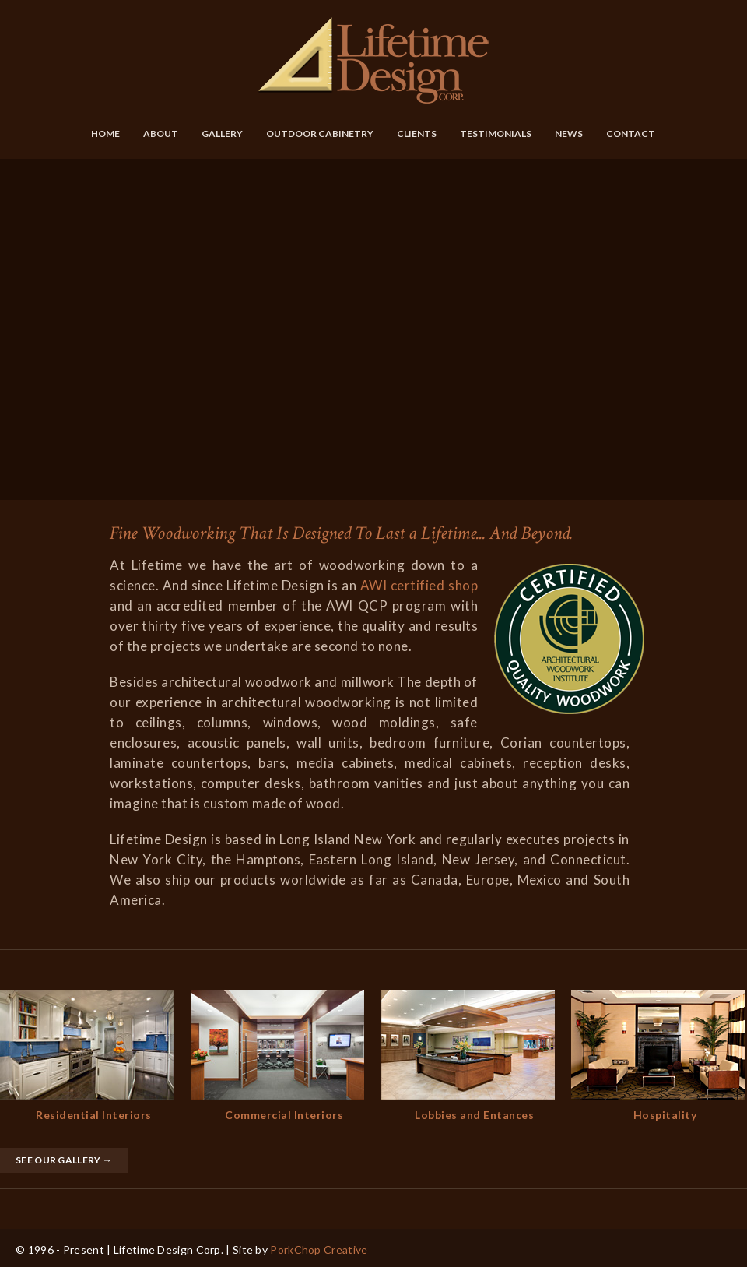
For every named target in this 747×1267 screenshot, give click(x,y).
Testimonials (495, 133)
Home (105, 133)
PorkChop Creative (318, 1249)
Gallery (222, 133)
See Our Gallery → (64, 1160)
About (160, 133)
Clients (417, 133)
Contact (630, 133)
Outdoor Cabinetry (320, 133)
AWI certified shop (419, 585)
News (569, 133)
